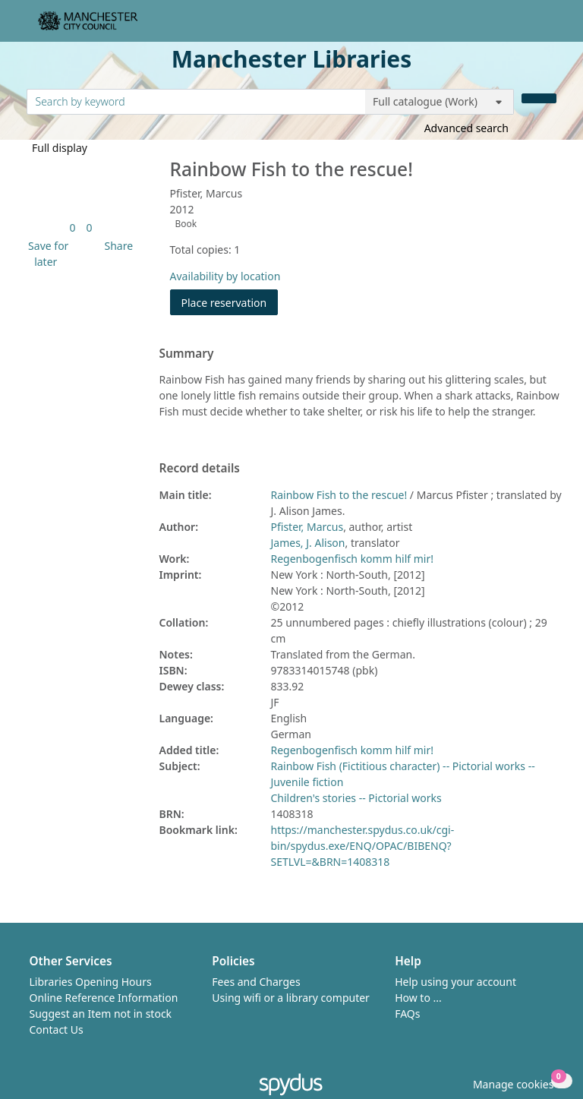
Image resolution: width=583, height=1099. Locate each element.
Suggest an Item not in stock (101, 1013)
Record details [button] (199, 468)
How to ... (418, 997)
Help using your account (455, 981)
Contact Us (57, 1029)
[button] (46, 254)
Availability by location (225, 276)
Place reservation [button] (230, 302)
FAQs (407, 1013)
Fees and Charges (256, 981)
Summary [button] (186, 354)
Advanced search (466, 128)
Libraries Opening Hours (91, 981)
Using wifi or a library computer (291, 997)
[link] (72, 227)
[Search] (539, 98)
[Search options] (439, 102)
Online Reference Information (104, 997)
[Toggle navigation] (548, 27)
